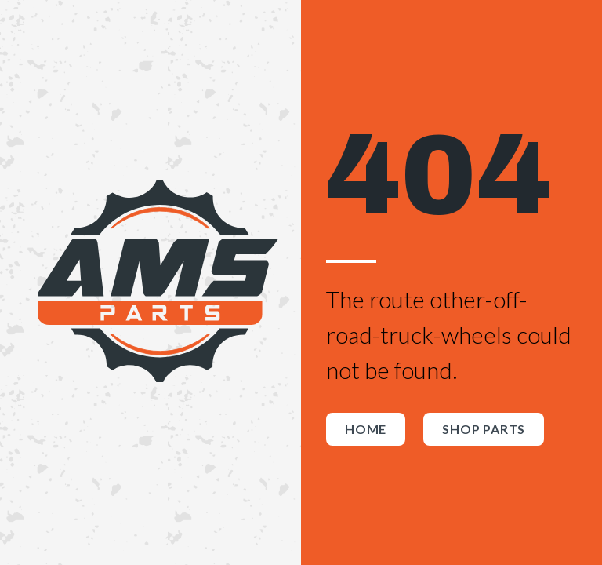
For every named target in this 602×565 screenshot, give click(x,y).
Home (365, 428)
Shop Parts (483, 428)
